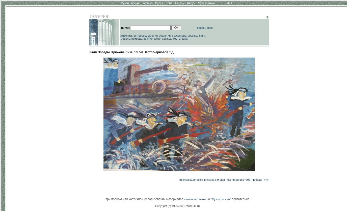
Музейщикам (206, 3)
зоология (165, 35)
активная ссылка (195, 199)
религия (153, 35)
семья (185, 38)
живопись (126, 35)
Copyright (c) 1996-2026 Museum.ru (177, 205)
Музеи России (130, 3)
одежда (167, 38)
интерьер (140, 35)
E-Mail (228, 3)
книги (202, 35)
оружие (192, 35)
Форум (191, 3)
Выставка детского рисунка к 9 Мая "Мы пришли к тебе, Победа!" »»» (224, 179)
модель (125, 38)
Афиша (148, 3)
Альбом (179, 3)
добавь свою (205, 27)
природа (136, 38)
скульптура (179, 35)
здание (148, 38)
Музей (159, 3)
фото (157, 38)
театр (176, 38)
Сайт (169, 3)
